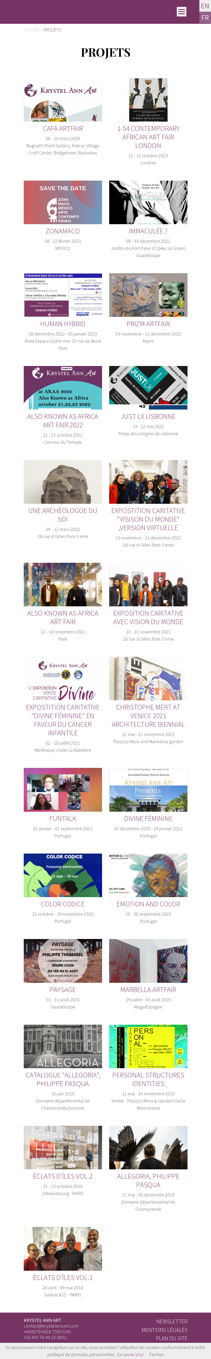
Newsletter (172, 1321)
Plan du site (172, 1338)
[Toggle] (181, 12)
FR (205, 17)
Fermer (157, 1354)
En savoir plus (130, 1354)
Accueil (32, 30)
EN (205, 5)
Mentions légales (165, 1330)
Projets (52, 30)
